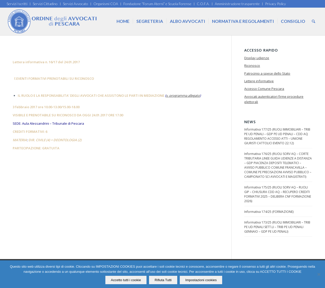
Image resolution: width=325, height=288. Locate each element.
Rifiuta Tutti (163, 280)
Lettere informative (259, 81)
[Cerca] (313, 21)
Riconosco (252, 65)
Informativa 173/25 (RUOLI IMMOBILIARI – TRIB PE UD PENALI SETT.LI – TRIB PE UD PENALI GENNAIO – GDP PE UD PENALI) (277, 227)
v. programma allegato (183, 95)
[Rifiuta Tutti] (318, 274)
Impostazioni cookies (201, 280)
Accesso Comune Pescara (264, 88)
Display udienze (256, 58)
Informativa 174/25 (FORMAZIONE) (269, 212)
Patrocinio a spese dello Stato (267, 73)
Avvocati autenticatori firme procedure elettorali (273, 99)
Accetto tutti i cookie (126, 280)
